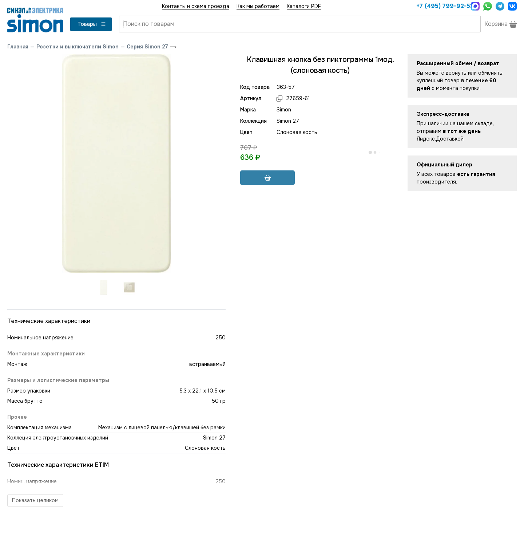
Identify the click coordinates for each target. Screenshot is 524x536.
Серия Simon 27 (147, 46)
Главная (17, 46)
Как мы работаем (258, 6)
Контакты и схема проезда (195, 6)
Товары (92, 24)
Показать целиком (35, 500)
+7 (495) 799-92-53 (441, 6)
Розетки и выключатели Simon (77, 46)
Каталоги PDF (304, 6)
